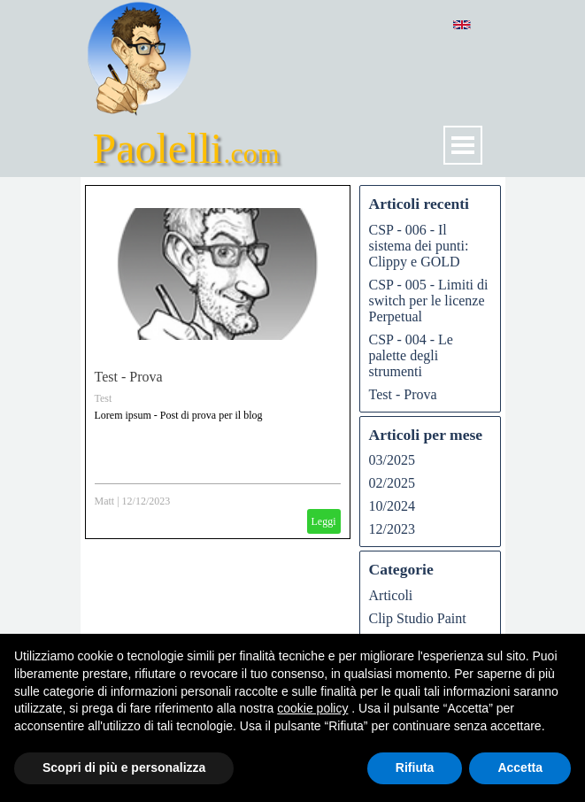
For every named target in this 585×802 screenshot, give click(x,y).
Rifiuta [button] (415, 767)
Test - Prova (129, 376)
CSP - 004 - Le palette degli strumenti (411, 355)
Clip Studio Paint (417, 618)
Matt (105, 501)
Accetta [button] (520, 767)
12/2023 (392, 528)
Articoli (391, 595)
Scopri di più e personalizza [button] (123, 767)
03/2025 (392, 459)
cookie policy (312, 708)
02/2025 (392, 482)
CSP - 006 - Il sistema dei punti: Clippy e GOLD (419, 245)
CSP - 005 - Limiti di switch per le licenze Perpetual (429, 300)
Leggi (324, 521)
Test (103, 398)
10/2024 (392, 505)
